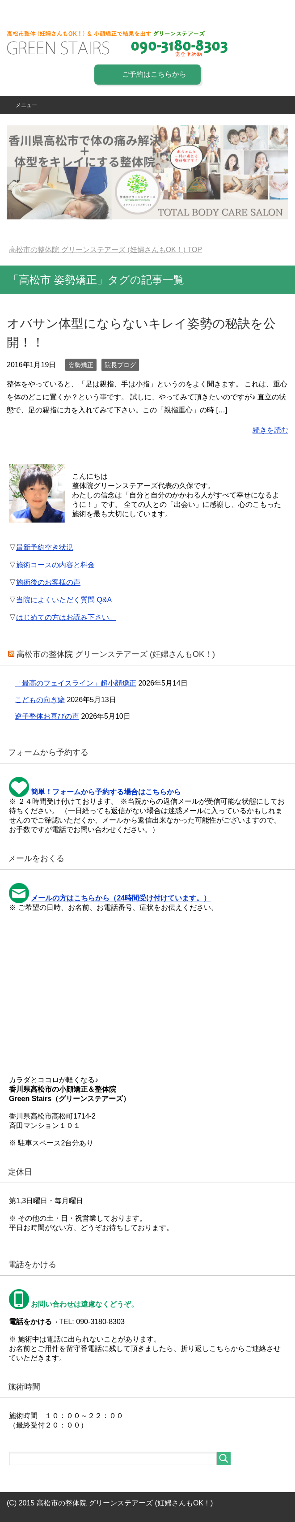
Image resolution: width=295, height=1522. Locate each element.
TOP (105, 249)
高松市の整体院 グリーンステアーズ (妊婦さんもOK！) (116, 654)
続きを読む (270, 430)
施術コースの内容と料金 (55, 565)
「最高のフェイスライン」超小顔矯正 (75, 683)
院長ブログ (120, 365)
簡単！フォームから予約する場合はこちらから (106, 792)
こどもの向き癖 (40, 699)
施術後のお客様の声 (48, 582)
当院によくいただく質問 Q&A (64, 600)
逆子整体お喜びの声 (47, 716)
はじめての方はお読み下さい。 (66, 617)
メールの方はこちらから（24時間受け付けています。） (121, 898)
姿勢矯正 (80, 365)
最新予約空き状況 (44, 547)
